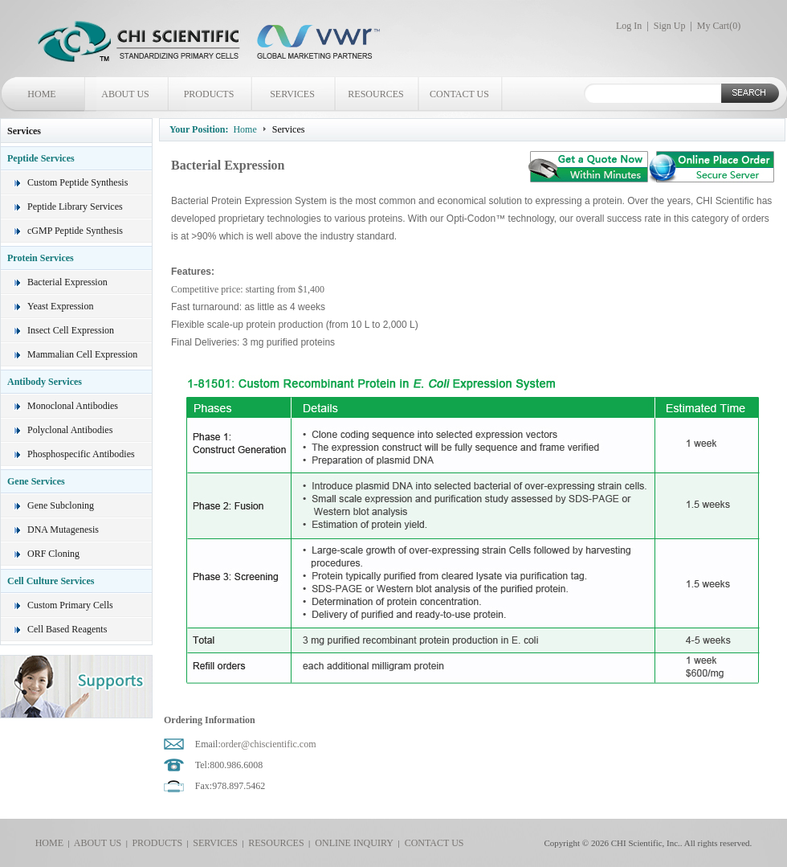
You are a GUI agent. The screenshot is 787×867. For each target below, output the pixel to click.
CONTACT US (459, 94)
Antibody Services (44, 381)
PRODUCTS (209, 94)
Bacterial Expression (67, 282)
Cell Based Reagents (67, 629)
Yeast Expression (60, 306)
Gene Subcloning (60, 505)
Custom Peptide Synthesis (77, 182)
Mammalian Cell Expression (82, 354)
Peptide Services (41, 158)
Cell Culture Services (50, 581)
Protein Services (40, 258)
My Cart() (718, 25)
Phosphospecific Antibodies (81, 454)
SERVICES (292, 94)
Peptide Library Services (75, 206)
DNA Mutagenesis (63, 529)
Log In (629, 25)
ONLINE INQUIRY (352, 843)
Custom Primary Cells (70, 605)
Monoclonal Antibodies (72, 405)
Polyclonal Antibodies (69, 430)
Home (244, 129)
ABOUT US (125, 94)
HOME (41, 94)
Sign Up (670, 25)
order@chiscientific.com (268, 744)
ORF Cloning (53, 553)
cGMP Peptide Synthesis (75, 230)
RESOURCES (375, 94)
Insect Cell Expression (70, 330)
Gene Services (36, 481)
